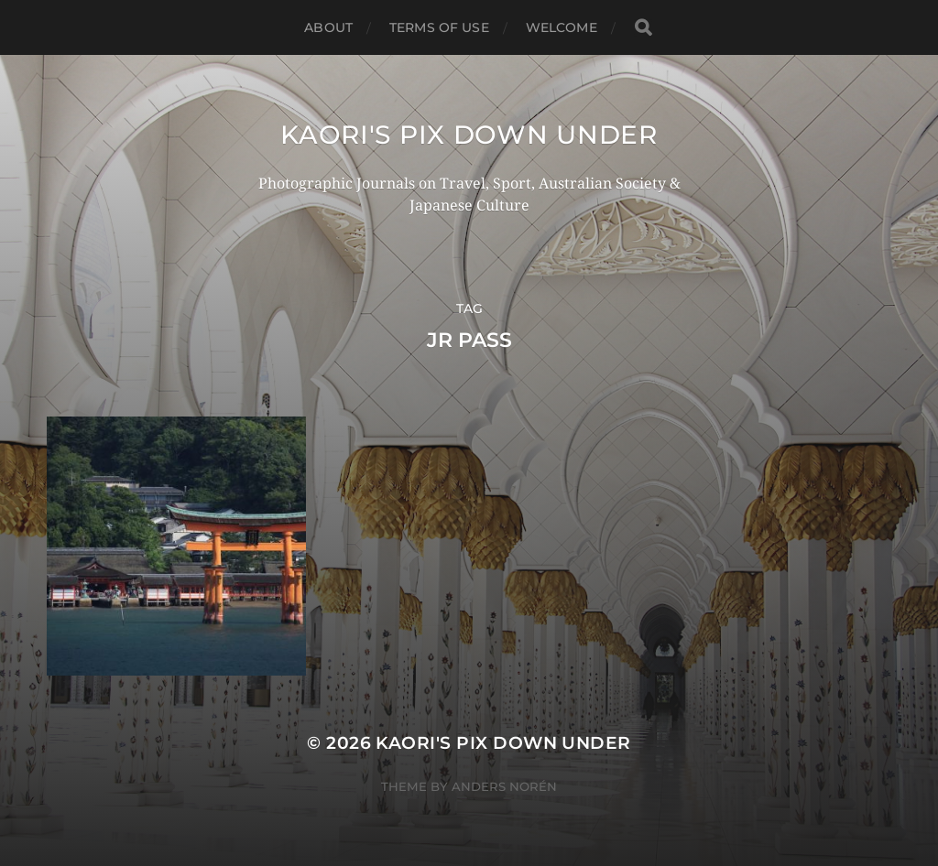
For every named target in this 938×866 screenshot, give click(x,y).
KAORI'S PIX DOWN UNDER (468, 134)
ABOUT (328, 27)
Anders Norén (504, 786)
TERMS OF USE (439, 27)
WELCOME (561, 27)
